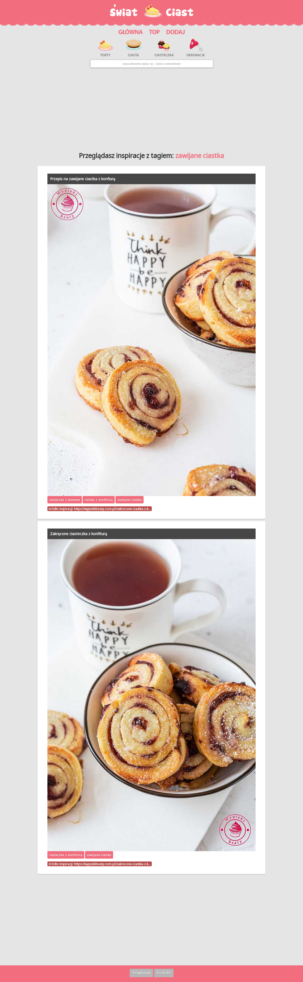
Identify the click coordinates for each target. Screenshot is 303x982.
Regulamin (141, 972)
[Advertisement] (151, 108)
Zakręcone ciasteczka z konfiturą (78, 533)
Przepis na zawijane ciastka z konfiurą (82, 178)
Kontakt (164, 972)
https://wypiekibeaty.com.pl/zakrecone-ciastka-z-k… (112, 509)
